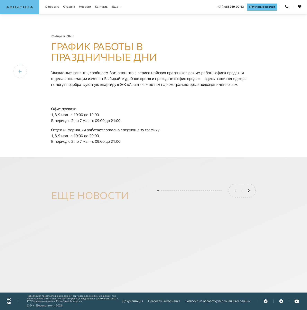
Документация (132, 301)
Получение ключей (262, 7)
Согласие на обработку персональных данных (217, 301)
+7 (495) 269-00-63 (230, 6)
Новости (85, 6)
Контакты (101, 6)
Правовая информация (164, 301)
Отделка (69, 6)
